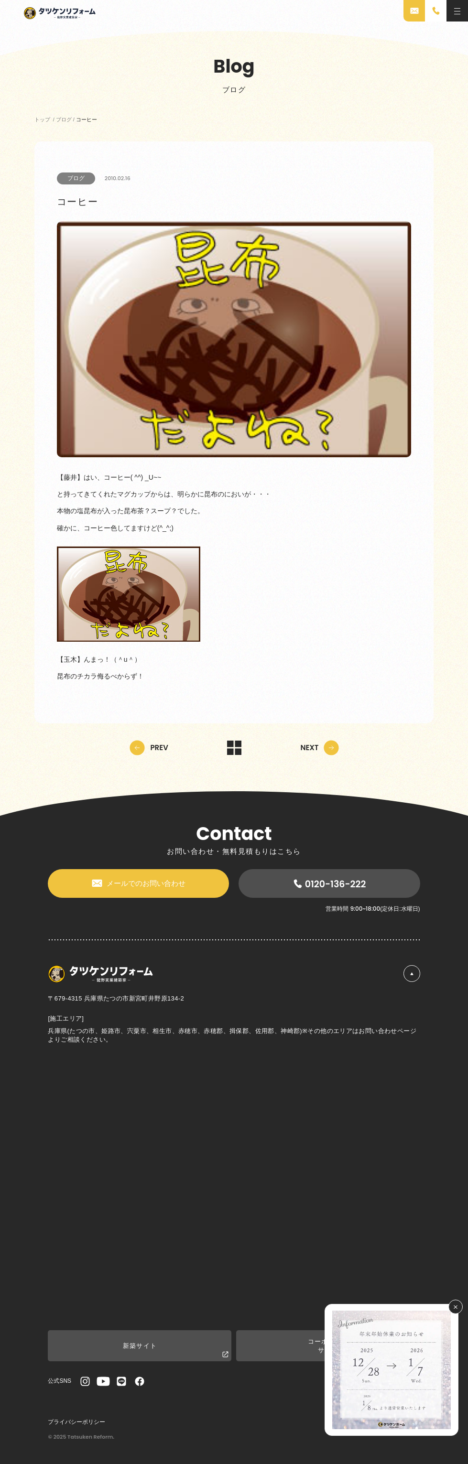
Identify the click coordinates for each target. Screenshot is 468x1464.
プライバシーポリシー (76, 1422)
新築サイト (176, 1350)
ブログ (76, 178)
